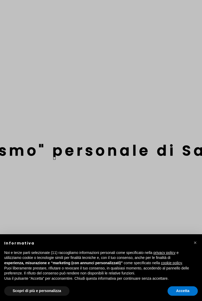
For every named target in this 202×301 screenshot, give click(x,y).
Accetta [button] (182, 291)
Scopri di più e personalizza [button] (37, 291)
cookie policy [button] (171, 263)
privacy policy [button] (164, 253)
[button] (195, 242)
